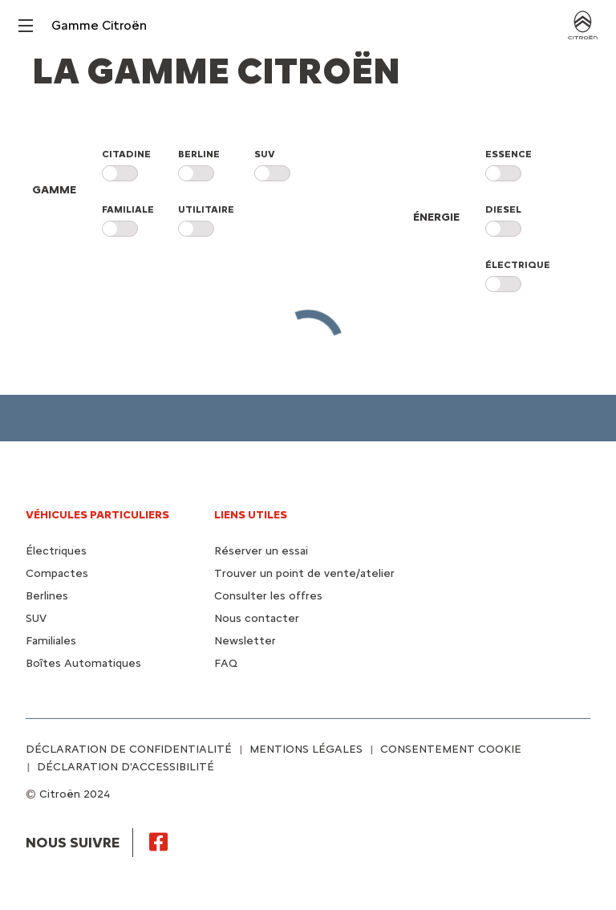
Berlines (47, 596)
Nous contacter (256, 618)
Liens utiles (250, 515)
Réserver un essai (261, 551)
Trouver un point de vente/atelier (304, 573)
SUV (36, 618)
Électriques (56, 551)
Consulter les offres (268, 596)
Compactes (57, 573)
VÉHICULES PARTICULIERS (97, 515)
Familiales (51, 641)
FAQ (225, 663)
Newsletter (245, 641)
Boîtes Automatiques (83, 663)
